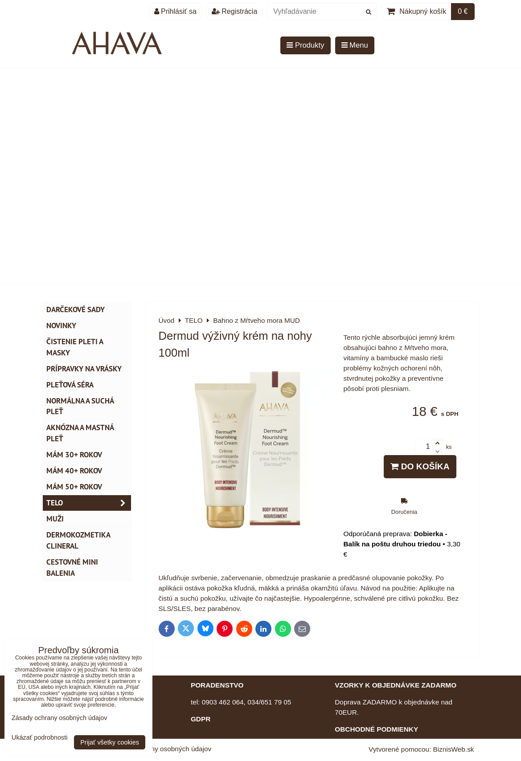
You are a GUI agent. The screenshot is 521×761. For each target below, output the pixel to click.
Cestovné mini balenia (72, 567)
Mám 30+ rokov (74, 455)
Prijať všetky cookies (109, 742)
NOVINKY (61, 325)
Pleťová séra (70, 385)
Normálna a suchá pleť (80, 406)
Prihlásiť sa (175, 11)
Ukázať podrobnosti (39, 737)
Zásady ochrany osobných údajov (160, 749)
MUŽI (55, 519)
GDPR (200, 719)
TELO (88, 503)
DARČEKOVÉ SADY (75, 309)
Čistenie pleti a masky (74, 347)
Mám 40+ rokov (74, 471)
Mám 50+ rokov (74, 487)
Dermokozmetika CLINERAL (78, 540)
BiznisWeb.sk (453, 749)
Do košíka (419, 466)
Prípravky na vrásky (84, 369)
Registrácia (234, 11)
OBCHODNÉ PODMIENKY (376, 729)
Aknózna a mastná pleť (80, 433)
